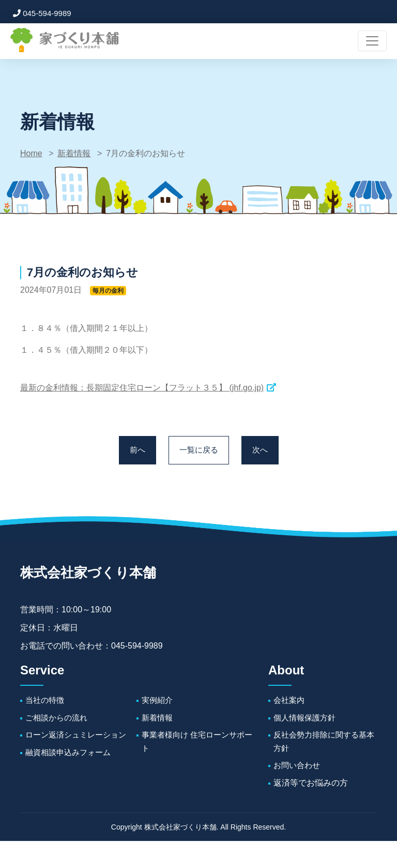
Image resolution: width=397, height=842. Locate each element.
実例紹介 (158, 701)
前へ (135, 450)
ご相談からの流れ (58, 718)
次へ (261, 450)
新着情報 (73, 153)
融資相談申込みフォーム (70, 753)
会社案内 (290, 701)
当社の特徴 (46, 701)
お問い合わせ (298, 766)
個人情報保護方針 (306, 718)
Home (31, 153)
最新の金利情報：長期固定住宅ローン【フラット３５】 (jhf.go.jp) (142, 387)
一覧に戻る (198, 450)
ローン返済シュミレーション (79, 736)
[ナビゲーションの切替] (372, 41)
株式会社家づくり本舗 (93, 573)
